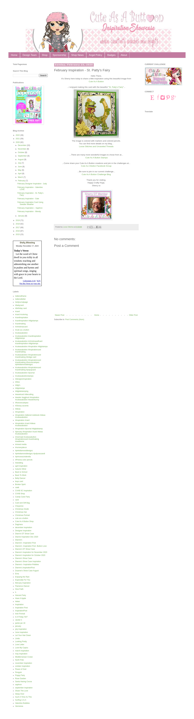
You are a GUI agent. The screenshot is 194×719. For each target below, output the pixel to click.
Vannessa (19, 706)
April (20, 173)
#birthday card (21, 308)
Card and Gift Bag (22, 503)
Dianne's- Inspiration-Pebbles (27, 564)
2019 (18, 220)
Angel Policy (95, 55)
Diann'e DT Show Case (24, 534)
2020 (18, 142)
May (20, 170)
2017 (18, 227)
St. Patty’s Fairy (116, 87)
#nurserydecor (21, 447)
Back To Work (20, 475)
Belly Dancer (20, 478)
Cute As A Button (96, 81)
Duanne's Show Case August (27, 571)
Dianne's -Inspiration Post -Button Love (31, 546)
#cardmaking (20, 324)
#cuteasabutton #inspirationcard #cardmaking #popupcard (28, 368)
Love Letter (19, 644)
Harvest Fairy (20, 595)
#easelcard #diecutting (24, 394)
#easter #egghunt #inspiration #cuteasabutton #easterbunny (27, 398)
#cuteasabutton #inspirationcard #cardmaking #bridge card (28, 356)
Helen (17, 601)
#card (17, 311)
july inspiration (21, 629)
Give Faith (19, 589)
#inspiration (19, 412)
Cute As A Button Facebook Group (96, 166)
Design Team (30, 55)
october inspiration (22, 666)
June (20, 167)
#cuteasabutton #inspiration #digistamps (31, 346)
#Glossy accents (21, 406)
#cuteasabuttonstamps (24, 376)
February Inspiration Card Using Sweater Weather (30, 203)
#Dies (17, 382)
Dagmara (19, 524)
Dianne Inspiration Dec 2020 (26, 537)
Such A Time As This (23, 697)
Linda (17, 638)
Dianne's (18, 540)
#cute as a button (22, 330)
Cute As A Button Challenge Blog (96, 174)
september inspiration (24, 688)
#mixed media (21, 444)
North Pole (19, 660)
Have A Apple (20, 598)
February (22, 181)
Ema (17, 574)
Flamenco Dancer (22, 586)
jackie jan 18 (20, 623)
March (20, 177)
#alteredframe (20, 296)
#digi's (17, 385)
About (124, 55)
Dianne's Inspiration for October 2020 (30, 555)
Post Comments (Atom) (74, 319)
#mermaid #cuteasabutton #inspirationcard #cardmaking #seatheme (27, 439)
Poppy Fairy (20, 675)
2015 (18, 234)
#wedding (19, 463)
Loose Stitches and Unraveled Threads (96, 146)
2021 (18, 139)
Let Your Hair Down (23, 635)
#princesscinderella (23, 457)
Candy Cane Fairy (22, 497)
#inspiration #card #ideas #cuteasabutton (25, 424)
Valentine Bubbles (22, 703)
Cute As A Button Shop (24, 521)
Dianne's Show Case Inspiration (28, 561)
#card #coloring (21, 314)
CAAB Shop (20, 494)
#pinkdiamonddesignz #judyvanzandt (30, 454)
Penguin (18, 672)
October (21, 152)
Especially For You (22, 580)
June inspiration (21, 632)
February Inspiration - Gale (28, 199)
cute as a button (21, 518)
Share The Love (21, 691)
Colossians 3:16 (29, 281)
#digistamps (20, 388)
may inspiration (21, 654)
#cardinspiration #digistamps (26, 321)
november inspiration (23, 663)
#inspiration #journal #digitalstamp (29, 429)
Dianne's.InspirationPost (25, 568)
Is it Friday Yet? (21, 617)
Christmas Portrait (22, 515)
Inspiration (19, 604)
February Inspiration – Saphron (29, 208)
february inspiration (23, 583)
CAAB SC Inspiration (23, 491)
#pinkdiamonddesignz (24, 451)
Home (14, 55)
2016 (18, 231)
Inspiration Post (21, 608)
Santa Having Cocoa (23, 681)
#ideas (17, 409)
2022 (18, 135)
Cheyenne (19, 506)
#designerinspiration (23, 379)
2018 (18, 224)
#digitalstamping (21, 391)
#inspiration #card (22, 420)
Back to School (21, 472)
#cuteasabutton (21, 333)
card (17, 500)
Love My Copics (21, 648)
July (20, 163)
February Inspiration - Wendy (29, 211)
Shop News (77, 55)
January (21, 216)
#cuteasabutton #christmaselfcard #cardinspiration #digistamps (28, 342)
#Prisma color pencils (23, 460)
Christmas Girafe (22, 509)
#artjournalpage (21, 302)
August (21, 159)
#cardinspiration (21, 317)
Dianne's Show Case (23, 558)
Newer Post (59, 315)
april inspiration (21, 466)
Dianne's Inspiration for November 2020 (31, 552)
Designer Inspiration (23, 531)
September (22, 156)
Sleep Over (19, 694)
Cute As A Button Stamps (96, 157)
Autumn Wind (20, 469)
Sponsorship (59, 55)
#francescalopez (21, 403)
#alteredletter (20, 299)
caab (17, 487)
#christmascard (21, 327)
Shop (44, 55)
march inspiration (22, 651)
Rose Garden (20, 678)
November (22, 149)
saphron (18, 685)
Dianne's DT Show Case (25, 549)
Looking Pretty (21, 641)
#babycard (19, 305)
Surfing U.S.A (20, 700)
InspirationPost (21, 611)
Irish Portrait (20, 614)
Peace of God (20, 669)
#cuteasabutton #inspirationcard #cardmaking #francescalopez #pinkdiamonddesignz (28, 362)
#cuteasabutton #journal (25, 373)
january (18, 626)
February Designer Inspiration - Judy (32, 184)
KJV (39, 281)
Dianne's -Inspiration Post (25, 543)
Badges (111, 55)
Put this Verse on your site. (30, 283)
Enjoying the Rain (22, 577)
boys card (19, 481)
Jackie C (18, 620)
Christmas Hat (21, 512)
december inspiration (23, 527)
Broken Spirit (20, 484)
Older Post (133, 315)
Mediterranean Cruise (24, 657)
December (22, 145)
